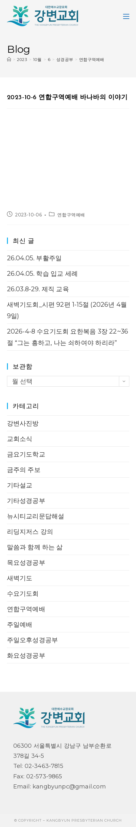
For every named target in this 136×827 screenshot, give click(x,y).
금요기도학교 (26, 454)
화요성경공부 (26, 655)
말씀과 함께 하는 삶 (35, 547)
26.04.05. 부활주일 (34, 258)
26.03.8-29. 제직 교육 (38, 289)
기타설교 (20, 485)
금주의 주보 (23, 470)
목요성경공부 (26, 562)
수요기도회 (23, 593)
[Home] (9, 59)
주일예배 (20, 624)
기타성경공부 (26, 500)
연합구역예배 (91, 59)
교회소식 (20, 439)
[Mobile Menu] (126, 16)
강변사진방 (23, 423)
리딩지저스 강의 (30, 531)
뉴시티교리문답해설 (36, 516)
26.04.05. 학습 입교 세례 (42, 273)
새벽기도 (20, 578)
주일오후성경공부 (32, 640)
